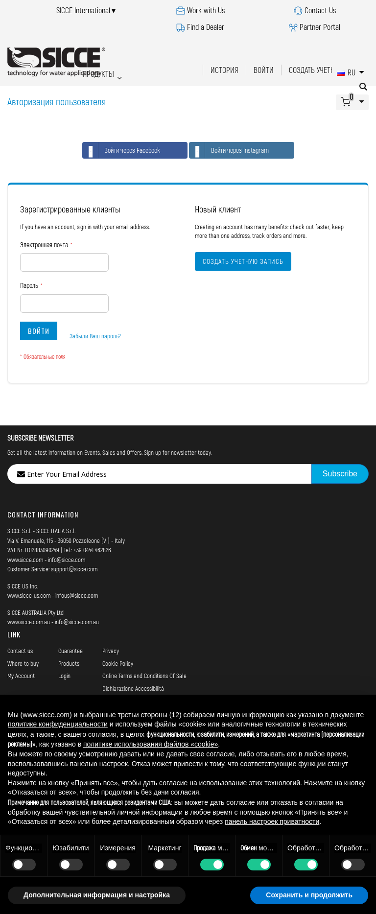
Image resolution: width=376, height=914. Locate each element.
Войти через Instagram (229, 150)
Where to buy (23, 663)
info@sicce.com (66, 559)
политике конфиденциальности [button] (58, 724)
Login (64, 676)
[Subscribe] (340, 474)
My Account (21, 676)
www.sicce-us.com (28, 595)
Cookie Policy (117, 663)
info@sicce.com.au (77, 622)
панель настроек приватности (272, 821)
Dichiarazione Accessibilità (133, 688)
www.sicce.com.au (28, 622)
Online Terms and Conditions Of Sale (144, 676)
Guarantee (70, 651)
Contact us (20, 651)
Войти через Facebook (121, 150)
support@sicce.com (74, 569)
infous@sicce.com (76, 595)
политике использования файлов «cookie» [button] (150, 744)
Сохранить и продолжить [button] (309, 895)
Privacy (110, 651)
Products (68, 663)
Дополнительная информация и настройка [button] (97, 895)
